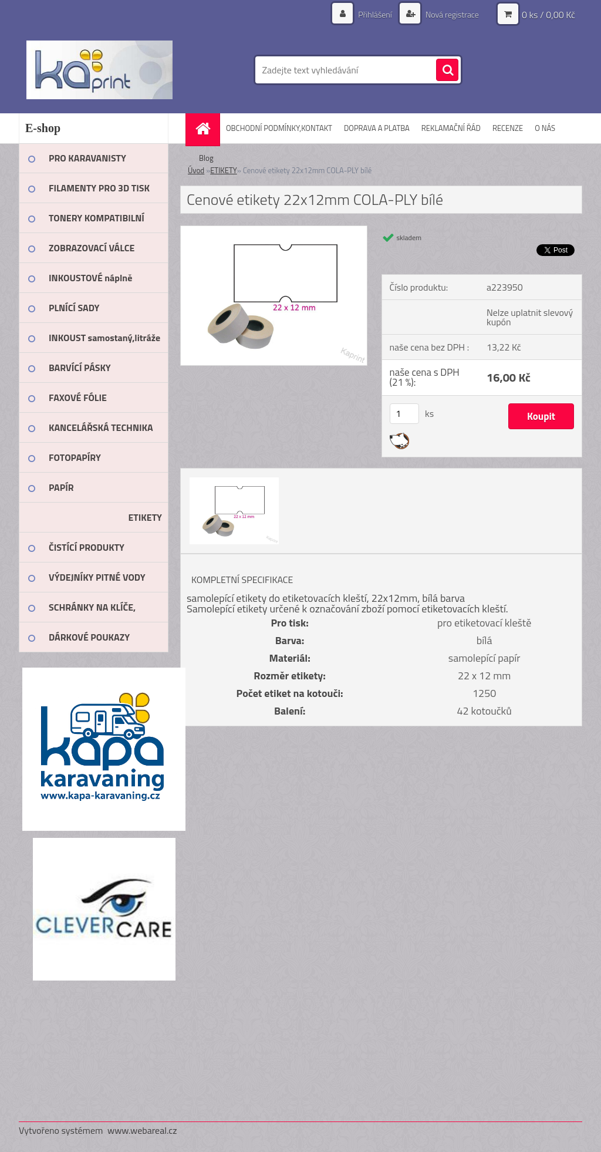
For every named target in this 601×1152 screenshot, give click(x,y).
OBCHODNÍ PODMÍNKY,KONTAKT (279, 128)
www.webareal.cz (142, 1130)
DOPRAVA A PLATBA (377, 128)
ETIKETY (223, 170)
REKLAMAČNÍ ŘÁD (451, 128)
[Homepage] (206, 128)
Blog (206, 158)
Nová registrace (451, 14)
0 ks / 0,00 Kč (548, 15)
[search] (447, 70)
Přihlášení (375, 14)
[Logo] (99, 70)
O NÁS (545, 128)
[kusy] (404, 413)
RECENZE (507, 128)
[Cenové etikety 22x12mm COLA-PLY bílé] (274, 231)
